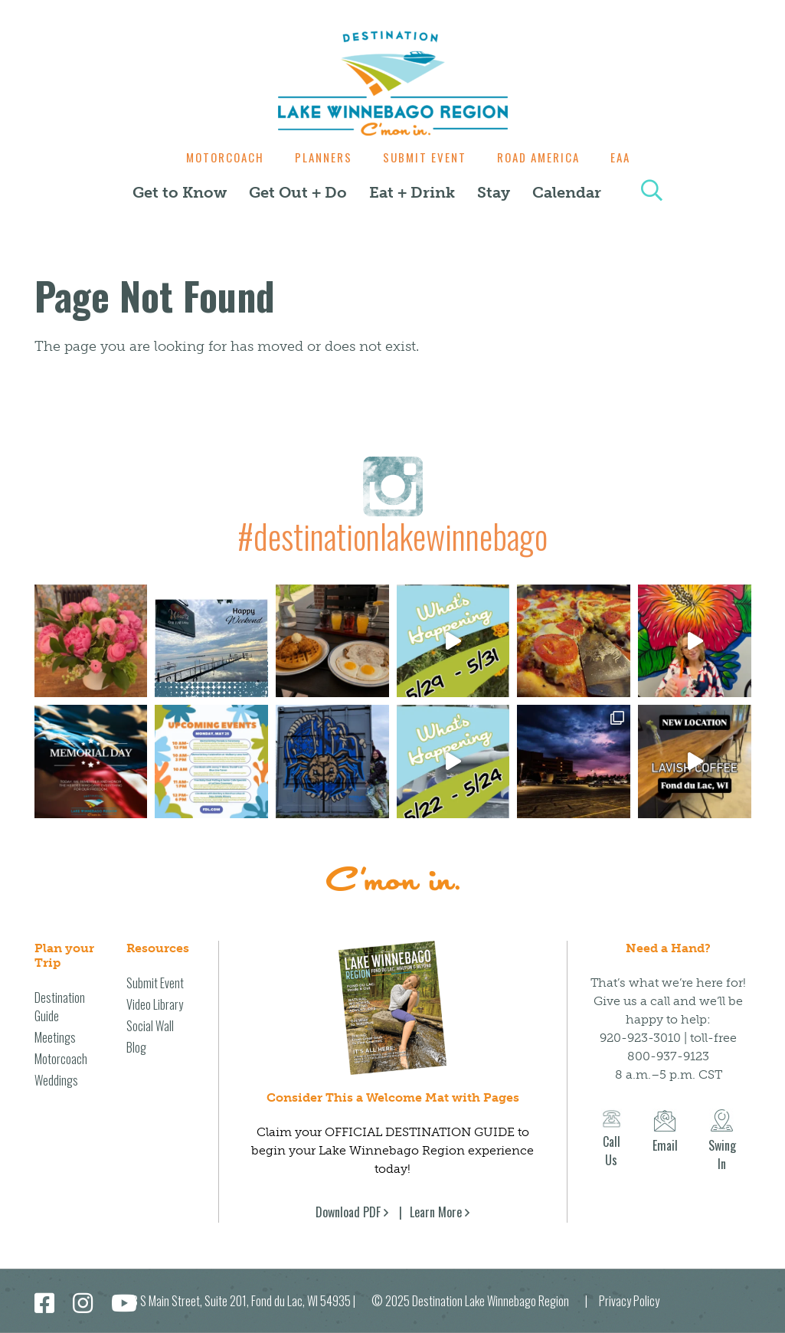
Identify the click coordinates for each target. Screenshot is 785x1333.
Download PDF (348, 1212)
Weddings (56, 1080)
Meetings (55, 1037)
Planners (319, 157)
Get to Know (179, 192)
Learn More (436, 1212)
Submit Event (424, 157)
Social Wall (150, 1026)
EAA (628, 157)
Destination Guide (59, 1006)
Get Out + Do (298, 192)
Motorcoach (217, 157)
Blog (136, 1047)
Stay (493, 192)
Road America (542, 157)
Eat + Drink (412, 192)
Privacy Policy (629, 1301)
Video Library (154, 1004)
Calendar (566, 192)
